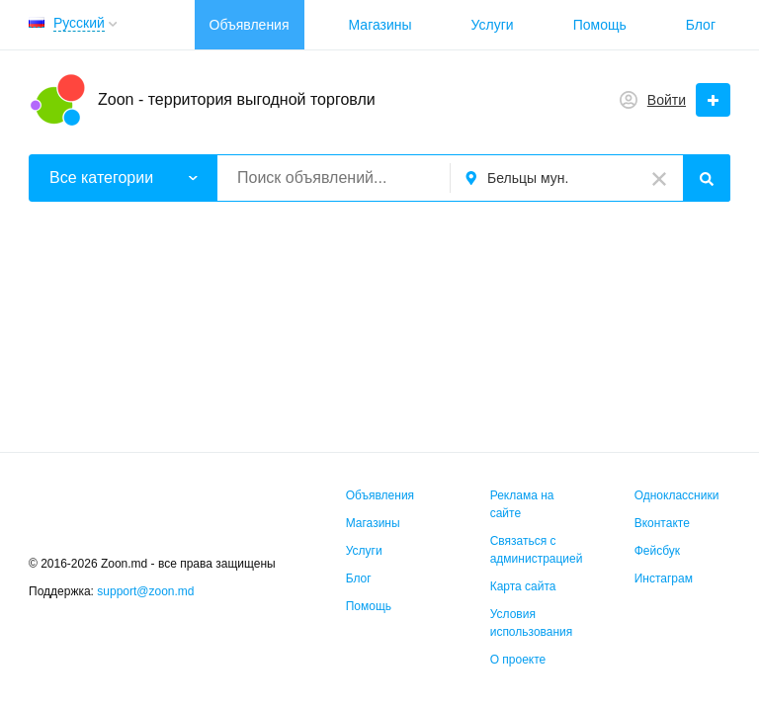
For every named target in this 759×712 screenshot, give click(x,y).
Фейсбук (657, 551)
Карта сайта (523, 586)
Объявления (250, 25)
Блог (701, 25)
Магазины (380, 25)
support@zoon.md (147, 591)
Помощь (600, 25)
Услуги (492, 25)
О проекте (518, 660)
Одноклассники (676, 495)
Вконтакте (662, 523)
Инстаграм (663, 578)
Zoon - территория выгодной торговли (237, 99)
